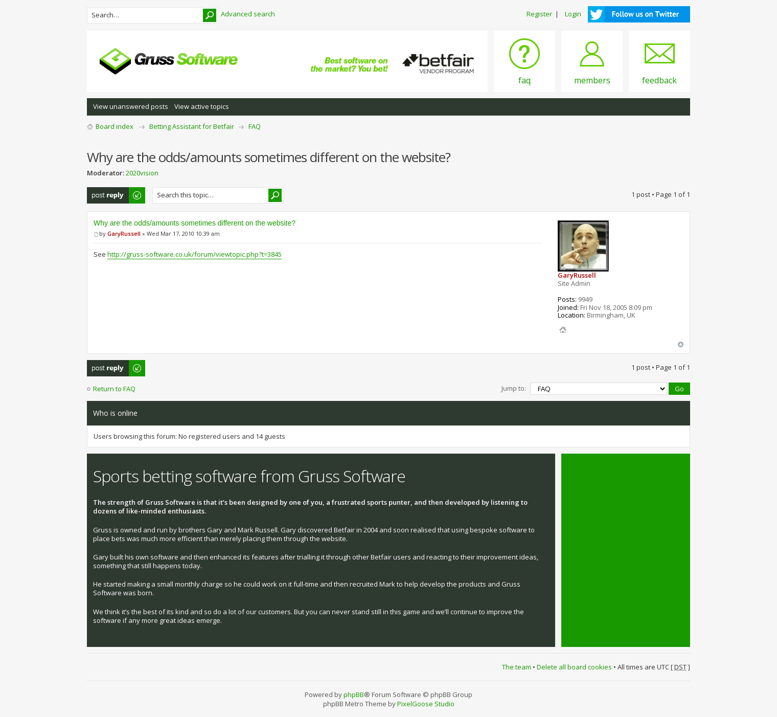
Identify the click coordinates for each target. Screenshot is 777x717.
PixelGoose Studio (425, 703)
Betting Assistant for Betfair (191, 126)
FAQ (254, 126)
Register (539, 13)
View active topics (201, 106)
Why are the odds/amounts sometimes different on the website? (194, 223)
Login (573, 13)
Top (680, 344)
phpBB (354, 694)
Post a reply (116, 195)
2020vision (142, 172)
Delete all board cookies (574, 666)
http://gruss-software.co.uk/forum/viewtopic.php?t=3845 (194, 254)
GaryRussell (124, 233)
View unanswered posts (130, 106)
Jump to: (513, 388)
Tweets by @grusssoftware (609, 470)
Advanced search (248, 13)
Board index (114, 126)
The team (516, 666)
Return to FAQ (114, 388)
